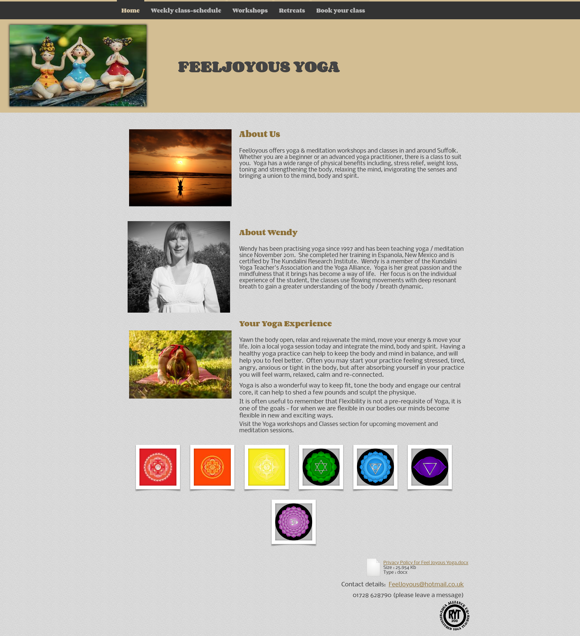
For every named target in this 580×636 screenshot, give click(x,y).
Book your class (340, 10)
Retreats (292, 10)
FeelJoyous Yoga (259, 65)
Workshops (250, 10)
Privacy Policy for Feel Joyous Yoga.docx (426, 562)
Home (130, 10)
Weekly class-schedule (186, 10)
